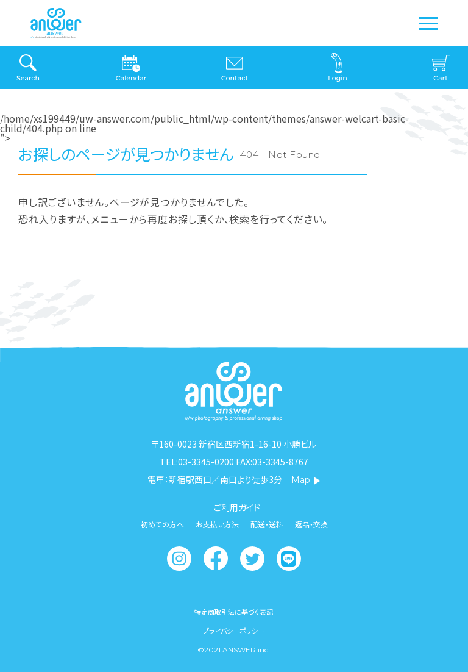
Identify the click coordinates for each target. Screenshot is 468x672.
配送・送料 (266, 524)
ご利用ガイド (237, 507)
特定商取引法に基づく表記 (233, 612)
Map (306, 479)
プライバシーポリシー (233, 630)
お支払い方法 (217, 524)
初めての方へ (162, 524)
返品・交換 (311, 524)
